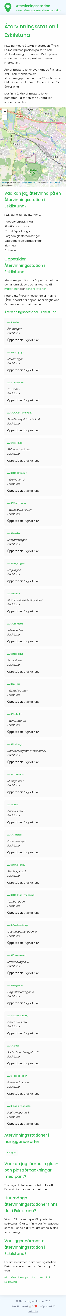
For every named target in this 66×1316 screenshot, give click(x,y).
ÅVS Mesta (13, 533)
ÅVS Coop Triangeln (18, 1106)
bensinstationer (36, 289)
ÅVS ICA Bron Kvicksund (20, 895)
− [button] (5, 117)
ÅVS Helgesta (15, 985)
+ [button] (5, 112)
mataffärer (11, 289)
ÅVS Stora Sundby (17, 1015)
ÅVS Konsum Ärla (17, 955)
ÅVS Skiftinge (15, 443)
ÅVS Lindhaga (15, 744)
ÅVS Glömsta (15, 623)
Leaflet (4, 182)
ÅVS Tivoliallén (15, 382)
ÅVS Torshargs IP (17, 1076)
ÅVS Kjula (12, 804)
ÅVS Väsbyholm (16, 503)
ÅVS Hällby (13, 593)
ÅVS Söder (13, 1045)
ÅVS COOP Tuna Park (19, 412)
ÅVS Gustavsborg (17, 925)
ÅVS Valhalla (14, 714)
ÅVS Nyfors (13, 684)
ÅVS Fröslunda (15, 774)
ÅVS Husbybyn (15, 352)
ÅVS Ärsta (13, 322)
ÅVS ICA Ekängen (17, 473)
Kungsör (12, 1152)
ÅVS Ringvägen (15, 563)
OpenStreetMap (28, 182)
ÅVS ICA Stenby (16, 865)
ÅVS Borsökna (15, 654)
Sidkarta (33, 1311)
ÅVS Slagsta (14, 834)
